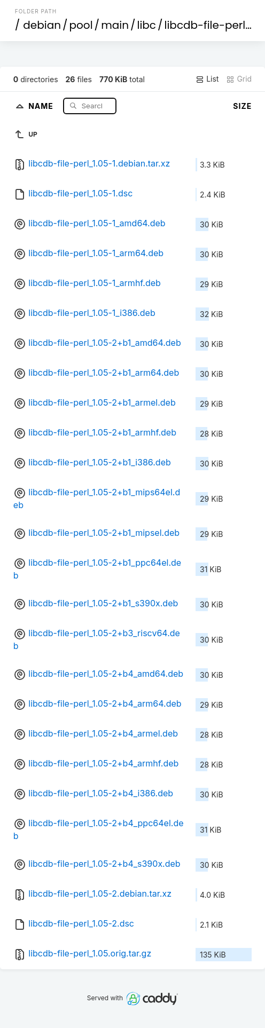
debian (42, 25)
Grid (239, 79)
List (207, 79)
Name (42, 105)
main (115, 25)
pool (81, 25)
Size (242, 105)
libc (147, 25)
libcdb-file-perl (205, 25)
